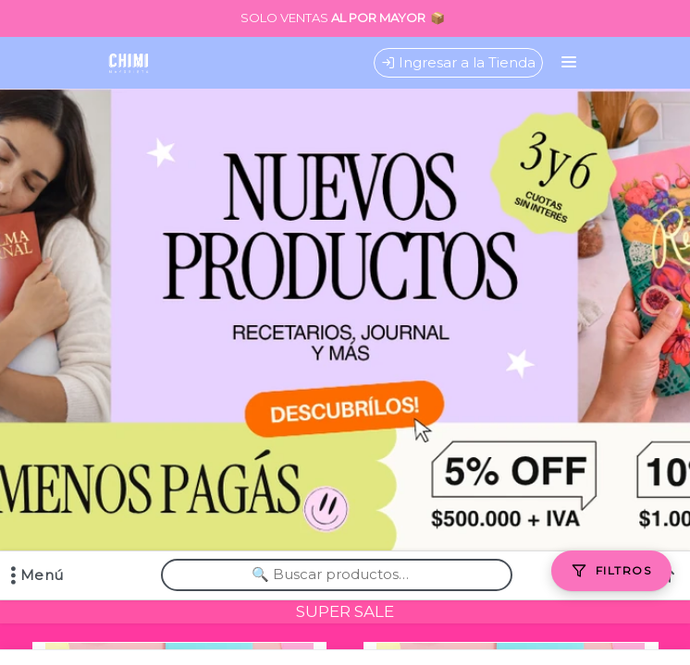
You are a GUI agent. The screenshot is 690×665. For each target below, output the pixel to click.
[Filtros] (611, 570)
